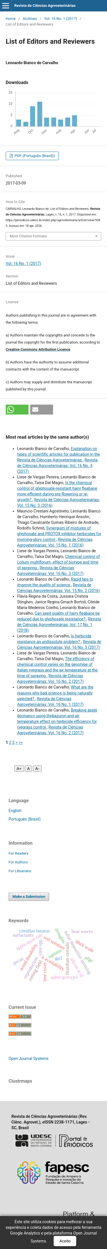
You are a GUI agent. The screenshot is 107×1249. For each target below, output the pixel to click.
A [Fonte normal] (28, 768)
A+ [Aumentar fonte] (19, 768)
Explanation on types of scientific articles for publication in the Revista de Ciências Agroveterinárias (58, 454)
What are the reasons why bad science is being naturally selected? (55, 693)
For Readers (19, 853)
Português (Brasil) (25, 819)
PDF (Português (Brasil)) (34, 156)
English (15, 810)
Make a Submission (29, 896)
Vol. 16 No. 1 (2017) (60, 18)
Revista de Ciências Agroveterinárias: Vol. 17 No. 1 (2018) (59, 625)
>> (21, 742)
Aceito (64, 1241)
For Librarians (20, 871)
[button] (17, 410)
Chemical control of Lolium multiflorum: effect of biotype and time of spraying (58, 562)
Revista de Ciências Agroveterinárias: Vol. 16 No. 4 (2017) (57, 466)
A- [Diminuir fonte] (37, 768)
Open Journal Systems (29, 1058)
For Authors (18, 862)
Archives (30, 18)
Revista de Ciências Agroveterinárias (45, 5)
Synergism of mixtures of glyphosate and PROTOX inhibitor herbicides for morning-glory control (59, 534)
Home (11, 18)
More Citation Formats (28, 236)
